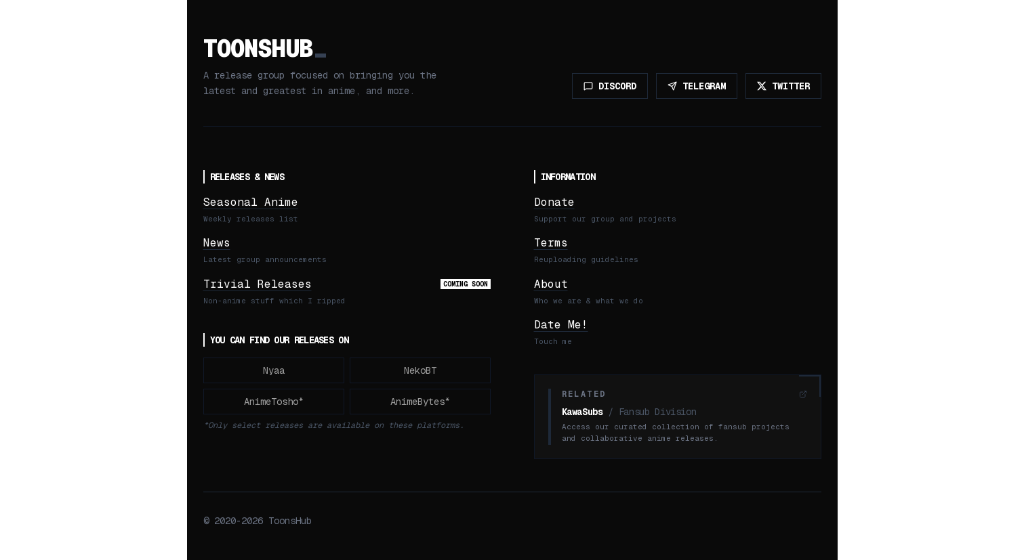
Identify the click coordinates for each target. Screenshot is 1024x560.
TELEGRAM (697, 86)
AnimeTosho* (274, 401)
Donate (554, 202)
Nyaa (274, 370)
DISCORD (609, 86)
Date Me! (561, 325)
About (551, 284)
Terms (551, 243)
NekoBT (420, 370)
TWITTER (783, 86)
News (216, 243)
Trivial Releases (257, 284)
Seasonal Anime (250, 202)
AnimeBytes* (420, 401)
